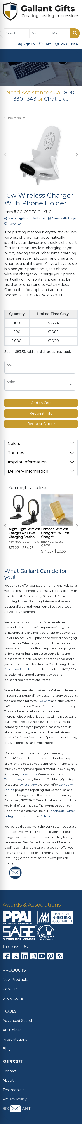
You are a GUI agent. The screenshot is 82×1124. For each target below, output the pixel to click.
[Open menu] (73, 55)
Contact (10, 1071)
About (8, 1080)
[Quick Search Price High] (60, 33)
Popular (10, 989)
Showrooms (13, 998)
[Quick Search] (15, 33)
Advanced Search (18, 1021)
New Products (15, 980)
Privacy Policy (15, 1099)
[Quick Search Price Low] (39, 33)
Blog (7, 1049)
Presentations (15, 1039)
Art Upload (12, 1030)
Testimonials (13, 1090)
